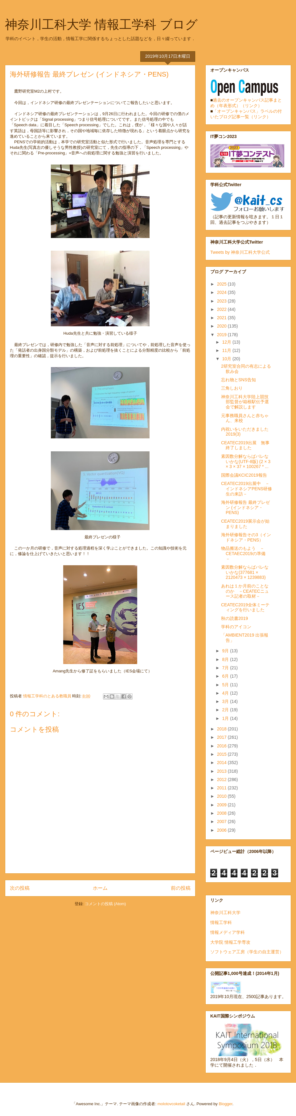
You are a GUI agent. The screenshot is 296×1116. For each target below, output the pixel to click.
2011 (222, 787)
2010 (222, 796)
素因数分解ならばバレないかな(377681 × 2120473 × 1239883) (245, 572)
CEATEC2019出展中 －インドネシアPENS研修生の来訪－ (246, 488)
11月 (227, 350)
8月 (226, 659)
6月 (226, 676)
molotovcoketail (171, 1103)
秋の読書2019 (234, 618)
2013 (222, 771)
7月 (226, 667)
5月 (226, 684)
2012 (222, 779)
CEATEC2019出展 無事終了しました (245, 445)
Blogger (225, 1103)
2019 (222, 334)
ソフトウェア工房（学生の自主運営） (247, 951)
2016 (222, 745)
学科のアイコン (236, 626)
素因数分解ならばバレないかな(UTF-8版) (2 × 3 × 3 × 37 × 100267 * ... (245, 461)
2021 (222, 317)
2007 (222, 821)
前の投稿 (181, 888)
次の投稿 (20, 888)
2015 (222, 754)
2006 (222, 830)
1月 (226, 718)
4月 (226, 693)
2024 (222, 292)
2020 (222, 326)
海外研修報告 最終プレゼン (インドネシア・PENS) (245, 507)
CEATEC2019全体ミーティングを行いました (245, 607)
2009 (222, 804)
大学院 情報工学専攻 (230, 942)
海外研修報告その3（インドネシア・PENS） (246, 537)
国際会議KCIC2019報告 (244, 475)
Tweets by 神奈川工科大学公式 (240, 252)
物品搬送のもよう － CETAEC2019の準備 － (245, 553)
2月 (226, 709)
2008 (222, 813)
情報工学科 (221, 922)
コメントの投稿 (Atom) (105, 903)
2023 (222, 301)
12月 (227, 342)
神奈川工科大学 (225, 912)
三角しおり (232, 388)
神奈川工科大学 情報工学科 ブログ (101, 24)
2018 (222, 728)
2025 (222, 284)
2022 (222, 309)
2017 (222, 737)
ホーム (100, 888)
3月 (226, 701)
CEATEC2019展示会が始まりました (245, 524)
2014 (222, 762)
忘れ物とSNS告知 (238, 379)
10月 (227, 358)
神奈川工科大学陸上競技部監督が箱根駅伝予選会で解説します (245, 402)
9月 (226, 650)
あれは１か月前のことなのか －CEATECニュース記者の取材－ (245, 591)
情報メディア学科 (227, 932)
